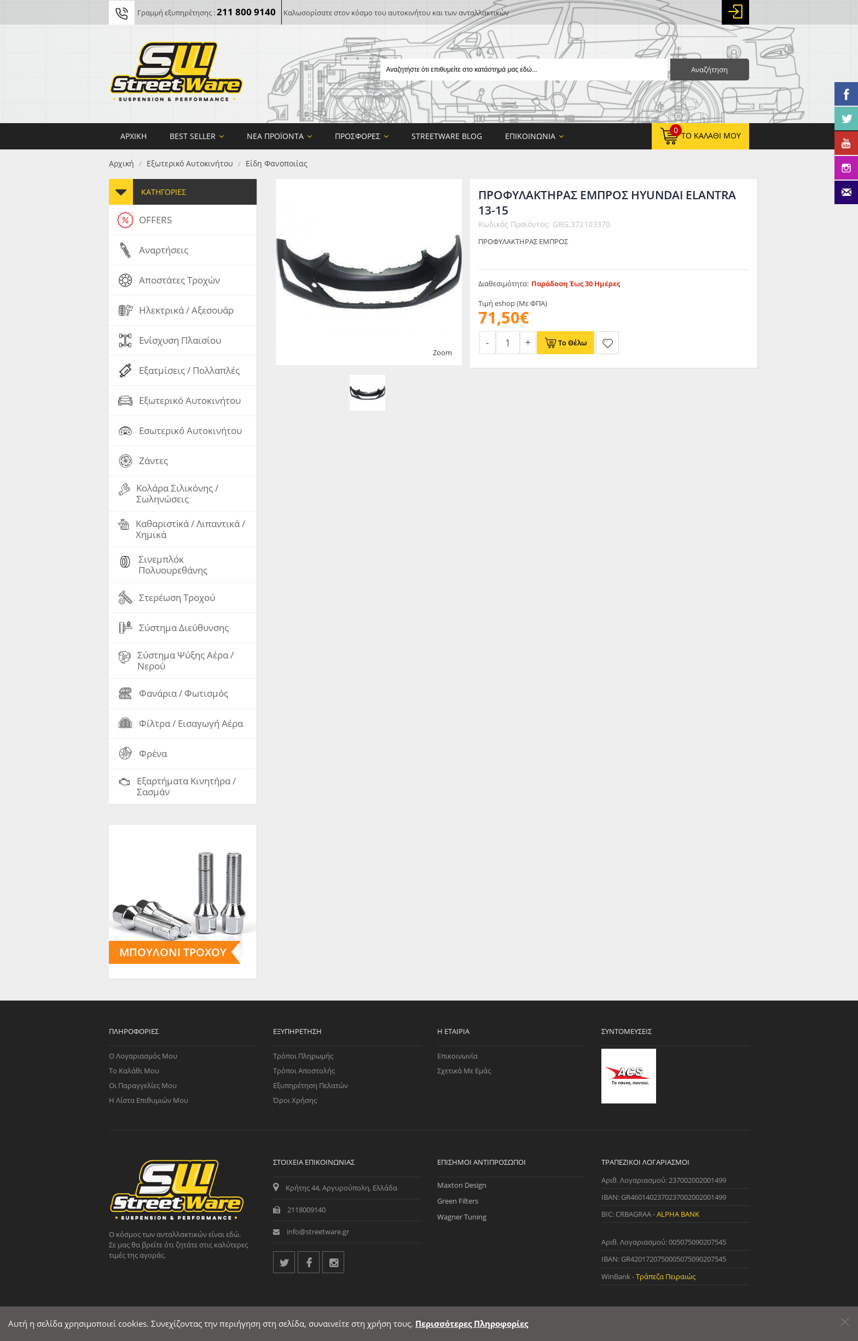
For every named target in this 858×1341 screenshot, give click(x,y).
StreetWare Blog (446, 136)
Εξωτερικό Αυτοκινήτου (190, 163)
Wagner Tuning (461, 1217)
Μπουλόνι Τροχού (173, 952)
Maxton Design (461, 1185)
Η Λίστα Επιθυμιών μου (148, 1100)
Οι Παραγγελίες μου (143, 1085)
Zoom (442, 352)
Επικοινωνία (457, 1056)
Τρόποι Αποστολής (304, 1071)
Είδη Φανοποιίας (277, 163)
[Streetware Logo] (176, 74)
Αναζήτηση (709, 69)
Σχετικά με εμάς (464, 1071)
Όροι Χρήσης (295, 1100)
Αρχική (121, 163)
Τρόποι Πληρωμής (303, 1056)
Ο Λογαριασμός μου (143, 1056)
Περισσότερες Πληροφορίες (471, 1323)
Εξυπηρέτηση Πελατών (310, 1085)
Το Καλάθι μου (134, 1071)
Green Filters (457, 1201)
